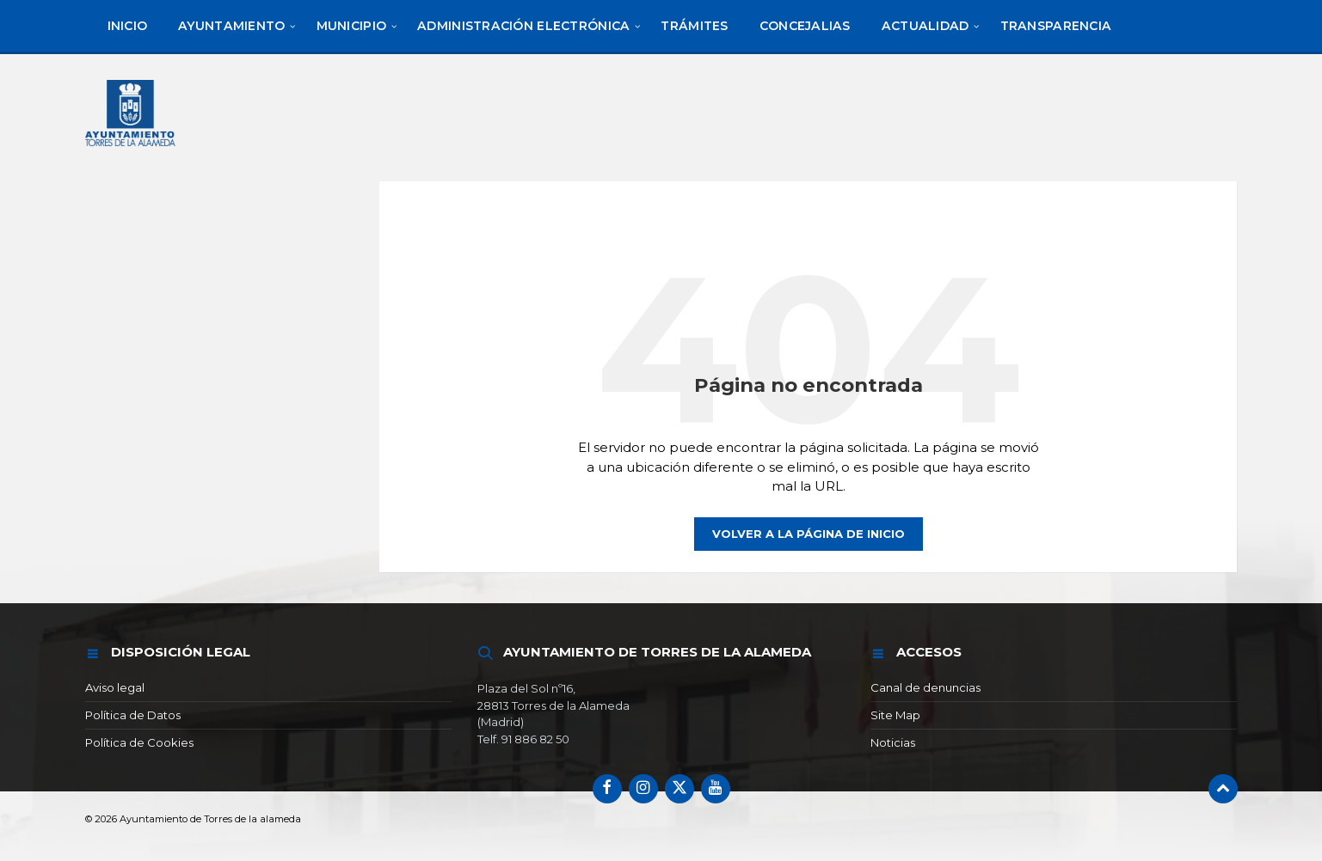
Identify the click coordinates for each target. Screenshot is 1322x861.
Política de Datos (133, 715)
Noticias (892, 742)
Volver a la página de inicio (808, 533)
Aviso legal (114, 687)
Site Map (895, 715)
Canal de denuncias (925, 687)
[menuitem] (128, 26)
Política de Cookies (139, 742)
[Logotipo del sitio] (131, 148)
